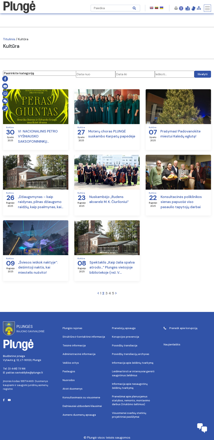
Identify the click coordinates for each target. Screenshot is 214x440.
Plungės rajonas (72, 328)
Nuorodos (69, 380)
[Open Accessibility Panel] (181, 8)
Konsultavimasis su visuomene (81, 397)
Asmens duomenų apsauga (79, 414)
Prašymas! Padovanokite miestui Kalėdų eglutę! (180, 134)
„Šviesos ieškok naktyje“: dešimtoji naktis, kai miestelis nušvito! (38, 267)
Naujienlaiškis (172, 344)
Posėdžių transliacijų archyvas (130, 354)
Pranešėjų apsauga (123, 328)
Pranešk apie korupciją (180, 328)
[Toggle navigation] (207, 8)
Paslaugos (69, 371)
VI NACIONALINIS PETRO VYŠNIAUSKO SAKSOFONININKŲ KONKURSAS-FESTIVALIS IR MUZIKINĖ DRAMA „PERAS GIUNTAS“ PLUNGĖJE (39, 136)
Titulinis (9, 39)
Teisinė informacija (74, 345)
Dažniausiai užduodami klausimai (82, 406)
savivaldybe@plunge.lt (29, 372)
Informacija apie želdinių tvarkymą (132, 363)
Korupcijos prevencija (125, 336)
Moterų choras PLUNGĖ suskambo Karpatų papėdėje (111, 134)
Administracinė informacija (79, 354)
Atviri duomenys (72, 388)
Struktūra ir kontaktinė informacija (84, 336)
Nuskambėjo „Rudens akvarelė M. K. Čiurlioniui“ (109, 199)
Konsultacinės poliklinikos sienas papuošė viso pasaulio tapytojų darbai (181, 202)
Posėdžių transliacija (124, 345)
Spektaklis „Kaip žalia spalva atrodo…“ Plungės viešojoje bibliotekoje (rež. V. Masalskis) (112, 267)
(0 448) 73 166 (17, 368)
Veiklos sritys (71, 363)
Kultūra (10, 127)
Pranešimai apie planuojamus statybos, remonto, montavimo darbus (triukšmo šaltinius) (131, 400)
